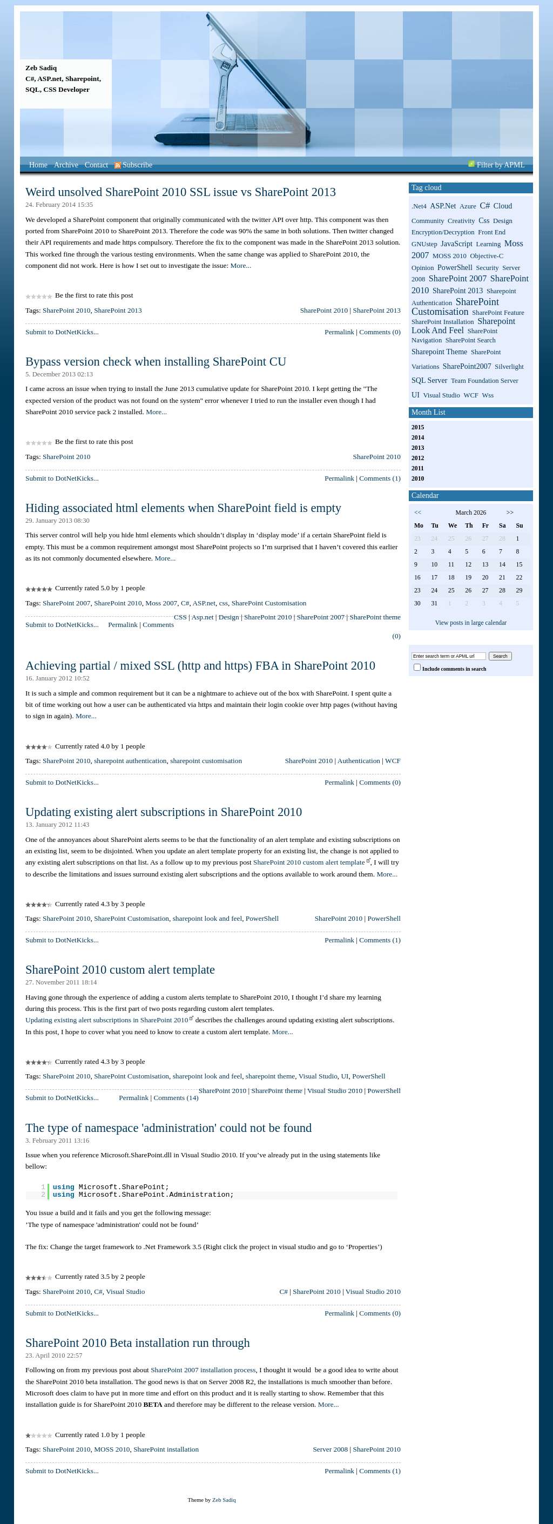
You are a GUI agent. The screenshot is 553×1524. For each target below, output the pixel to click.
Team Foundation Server (484, 381)
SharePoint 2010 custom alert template (309, 862)
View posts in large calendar (471, 622)
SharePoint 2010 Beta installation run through (137, 1343)
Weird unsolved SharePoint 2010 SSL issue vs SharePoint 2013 (180, 192)
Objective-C (486, 256)
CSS (180, 617)
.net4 (419, 206)
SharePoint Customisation (269, 603)
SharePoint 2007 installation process (203, 1370)
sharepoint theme (270, 1076)
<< (417, 512)
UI (344, 1076)
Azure (468, 206)
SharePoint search (471, 340)
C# (185, 603)
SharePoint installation (166, 1449)
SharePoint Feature (498, 312)
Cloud (503, 205)
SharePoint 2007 (66, 603)
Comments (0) (380, 332)
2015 (418, 427)
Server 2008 (330, 1449)
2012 (418, 458)
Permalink (339, 332)
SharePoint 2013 (117, 310)
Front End (491, 232)
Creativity (461, 221)
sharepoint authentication (130, 761)
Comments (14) (175, 1098)
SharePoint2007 (467, 366)
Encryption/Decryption (443, 232)
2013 (418, 447)
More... (240, 265)
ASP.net (203, 603)
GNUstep (424, 244)
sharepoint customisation (206, 761)
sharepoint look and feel (207, 918)
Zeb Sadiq (41, 68)
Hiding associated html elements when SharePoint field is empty (183, 508)
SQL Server (429, 380)
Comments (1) (380, 478)
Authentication (359, 761)
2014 (418, 437)
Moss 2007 (161, 603)
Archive (66, 165)
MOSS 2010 (112, 1449)
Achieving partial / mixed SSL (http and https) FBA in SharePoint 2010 (200, 665)
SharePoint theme (375, 617)
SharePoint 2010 (66, 310)
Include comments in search (454, 669)
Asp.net (202, 617)
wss (488, 395)
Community (428, 221)
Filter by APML (501, 165)
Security (487, 268)
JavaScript (457, 243)
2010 (418, 478)
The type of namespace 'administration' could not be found (168, 1128)
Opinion (423, 268)
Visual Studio (318, 1076)
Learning (488, 244)
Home (38, 165)
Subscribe (133, 165)
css (223, 603)
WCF (393, 761)
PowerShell (262, 918)
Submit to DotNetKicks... (62, 332)
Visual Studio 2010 (334, 1091)
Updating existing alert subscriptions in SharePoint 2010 (163, 812)
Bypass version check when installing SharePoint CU (155, 361)
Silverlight (509, 366)
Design (229, 617)
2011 (418, 468)
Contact (96, 165)
